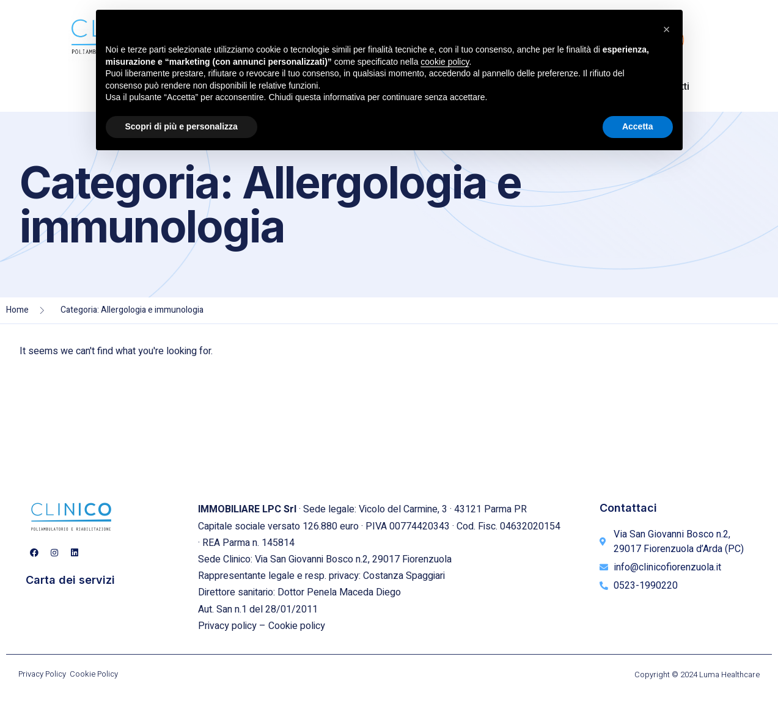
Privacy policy (227, 626)
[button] (667, 29)
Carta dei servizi (70, 579)
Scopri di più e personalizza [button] (181, 126)
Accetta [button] (637, 126)
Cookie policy (296, 626)
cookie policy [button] (444, 62)
